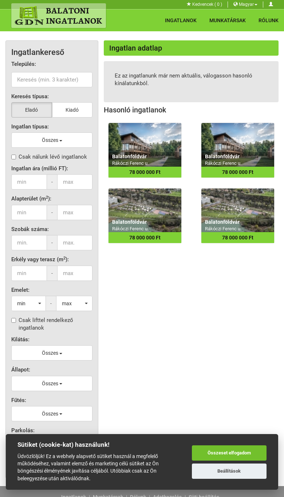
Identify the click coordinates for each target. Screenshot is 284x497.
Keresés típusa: (30, 96)
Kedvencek (204, 4)
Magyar (245, 4)
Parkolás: (23, 430)
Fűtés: (18, 400)
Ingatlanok (181, 20)
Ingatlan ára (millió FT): (39, 168)
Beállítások (229, 471)
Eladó (31, 110)
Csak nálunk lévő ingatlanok (49, 157)
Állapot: (20, 369)
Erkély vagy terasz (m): (40, 259)
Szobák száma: (30, 229)
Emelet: (20, 290)
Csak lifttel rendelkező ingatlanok (42, 324)
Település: (23, 64)
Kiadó (72, 110)
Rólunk (269, 20)
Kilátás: (20, 339)
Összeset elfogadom (229, 453)
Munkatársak (227, 20)
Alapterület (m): (31, 198)
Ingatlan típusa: (30, 126)
